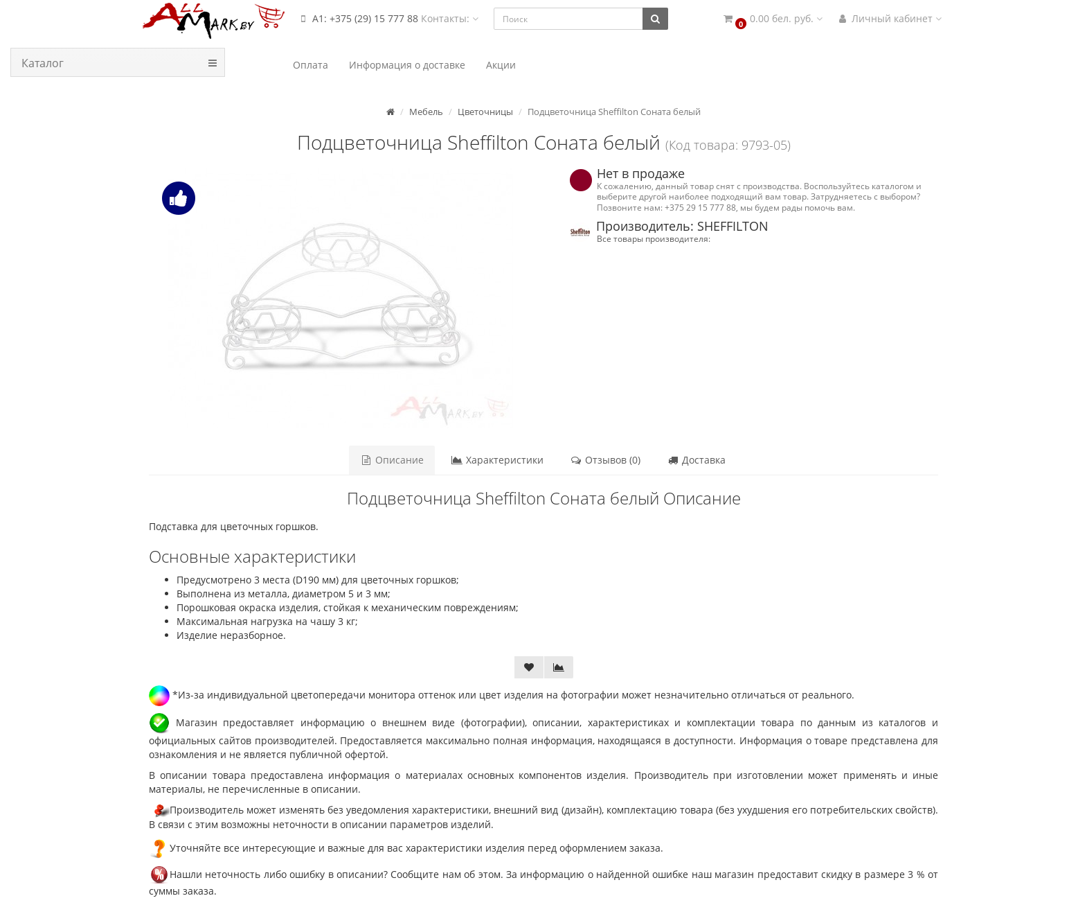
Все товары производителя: (653, 238)
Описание (392, 459)
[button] (772, 19)
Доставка (696, 459)
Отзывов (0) (605, 459)
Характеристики (497, 459)
